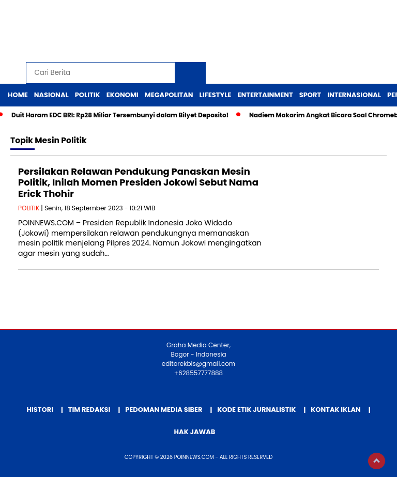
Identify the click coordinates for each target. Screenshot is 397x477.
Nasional (51, 95)
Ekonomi (122, 95)
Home (18, 95)
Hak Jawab (195, 432)
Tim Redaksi (89, 409)
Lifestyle (216, 95)
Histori (39, 409)
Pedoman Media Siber (163, 409)
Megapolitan (169, 95)
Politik (87, 95)
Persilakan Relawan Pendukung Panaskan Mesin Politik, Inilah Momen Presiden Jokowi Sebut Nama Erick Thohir (138, 182)
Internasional (354, 95)
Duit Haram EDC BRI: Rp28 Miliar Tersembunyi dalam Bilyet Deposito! (119, 115)
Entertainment (265, 95)
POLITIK (28, 208)
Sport (310, 95)
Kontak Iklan (336, 409)
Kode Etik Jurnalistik (256, 409)
